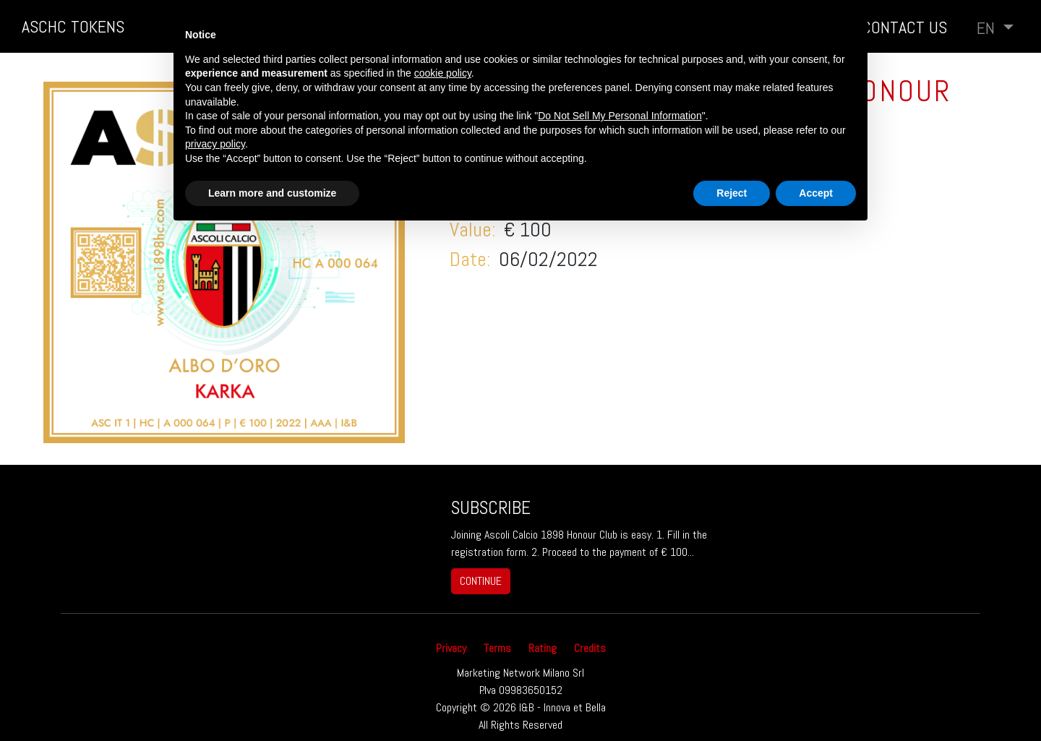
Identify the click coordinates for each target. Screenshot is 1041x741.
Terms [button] (497, 648)
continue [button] (481, 580)
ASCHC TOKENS (73, 26)
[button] (995, 28)
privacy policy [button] (215, 144)
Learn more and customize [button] (272, 193)
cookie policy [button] (442, 73)
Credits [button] (590, 648)
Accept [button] (816, 193)
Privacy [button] (451, 648)
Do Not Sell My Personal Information (619, 115)
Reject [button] (731, 193)
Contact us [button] (904, 27)
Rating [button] (542, 648)
